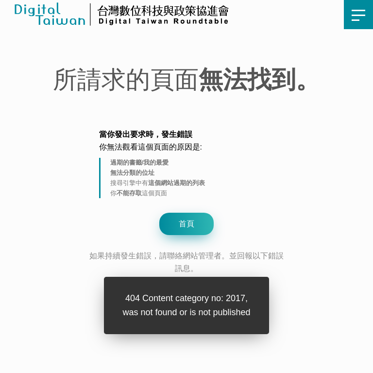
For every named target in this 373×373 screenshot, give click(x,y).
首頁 (177, 14)
